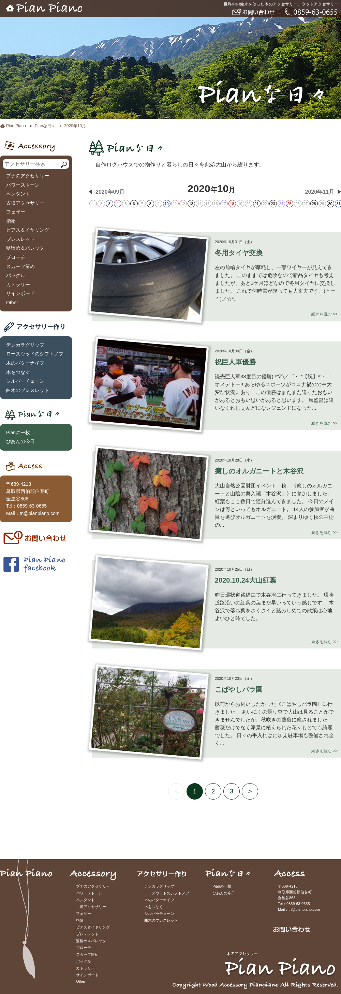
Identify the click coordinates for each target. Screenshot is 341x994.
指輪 (11, 221)
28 (314, 204)
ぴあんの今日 (20, 441)
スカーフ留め (20, 266)
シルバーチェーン (25, 381)
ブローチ (15, 257)
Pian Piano (16, 125)
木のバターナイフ (25, 363)
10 (166, 204)
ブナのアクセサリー (27, 175)
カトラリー (18, 284)
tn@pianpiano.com (40, 513)
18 (232, 204)
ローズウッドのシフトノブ (34, 353)
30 (330, 204)
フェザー (15, 212)
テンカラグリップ (25, 345)
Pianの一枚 (18, 432)
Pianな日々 (45, 125)
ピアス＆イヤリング (27, 230)
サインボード (20, 293)
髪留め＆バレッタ (25, 248)
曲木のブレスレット (27, 390)
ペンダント (18, 193)
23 (273, 204)
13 (191, 204)
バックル (15, 275)
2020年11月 (319, 192)
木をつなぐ (18, 372)
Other (12, 302)
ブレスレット (20, 239)
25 (289, 204)
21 (256, 204)
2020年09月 (109, 192)
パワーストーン (23, 185)
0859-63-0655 (32, 506)
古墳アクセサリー (25, 203)
